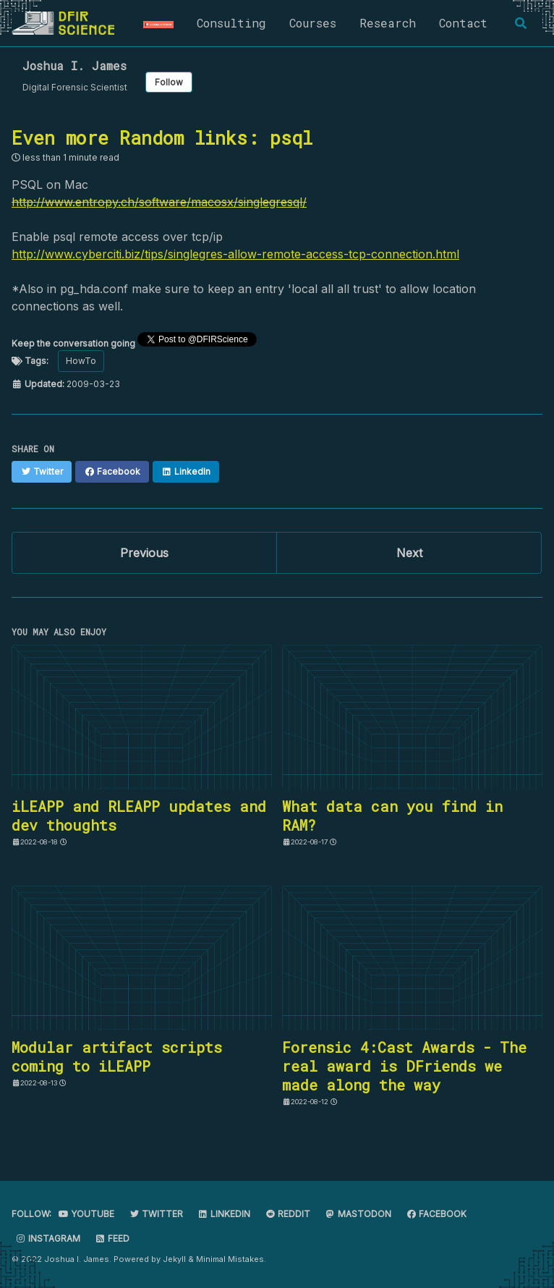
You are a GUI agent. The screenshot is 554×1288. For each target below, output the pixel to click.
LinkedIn (223, 1213)
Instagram (47, 1238)
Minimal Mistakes (230, 1259)
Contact (463, 22)
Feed (112, 1238)
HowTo (81, 360)
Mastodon (358, 1213)
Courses (312, 22)
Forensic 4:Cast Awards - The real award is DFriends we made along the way (404, 1066)
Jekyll (174, 1259)
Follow (169, 82)
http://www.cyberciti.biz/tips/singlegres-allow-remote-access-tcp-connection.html (235, 254)
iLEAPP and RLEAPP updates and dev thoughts (139, 815)
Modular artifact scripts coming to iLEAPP (117, 1056)
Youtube (86, 1213)
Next (409, 553)
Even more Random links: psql (162, 138)
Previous (144, 553)
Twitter (156, 1213)
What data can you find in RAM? (392, 815)
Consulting (231, 22)
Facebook (436, 1213)
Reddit (287, 1213)
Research (387, 22)
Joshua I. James (74, 65)
